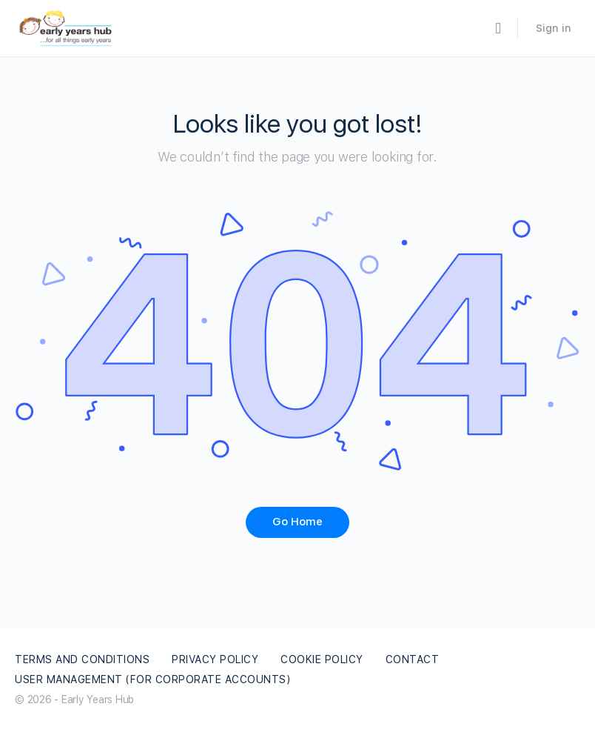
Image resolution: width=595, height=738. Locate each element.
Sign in (553, 28)
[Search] (498, 28)
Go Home (297, 521)
